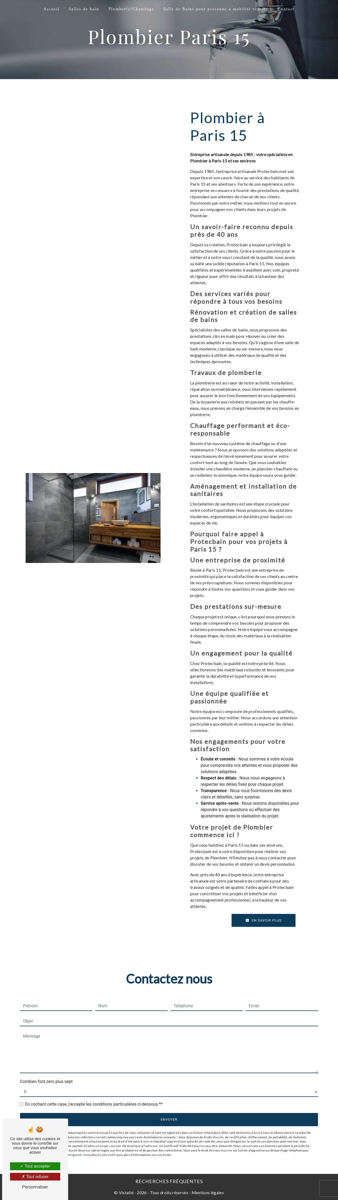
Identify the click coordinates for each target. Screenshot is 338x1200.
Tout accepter (35, 1166)
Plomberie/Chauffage (131, 9)
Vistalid (126, 1192)
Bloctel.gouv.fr (72, 1154)
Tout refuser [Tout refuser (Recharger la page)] (35, 1176)
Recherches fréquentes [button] (169, 1181)
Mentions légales (207, 1192)
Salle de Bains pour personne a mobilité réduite (215, 9)
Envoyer (169, 1119)
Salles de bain (84, 9)
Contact (286, 9)
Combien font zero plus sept (46, 1081)
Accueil (51, 9)
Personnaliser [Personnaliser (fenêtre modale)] (35, 1187)
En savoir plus (263, 920)
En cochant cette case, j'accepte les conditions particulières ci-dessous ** (94, 1104)
